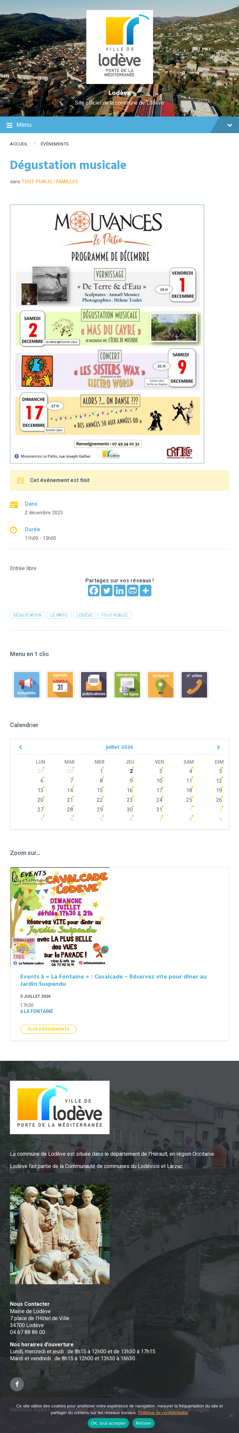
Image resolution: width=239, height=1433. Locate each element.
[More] (145, 590)
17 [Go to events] (159, 790)
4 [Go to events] (190, 771)
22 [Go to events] (100, 800)
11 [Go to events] (189, 781)
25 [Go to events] (189, 800)
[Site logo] (119, 82)
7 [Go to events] (71, 781)
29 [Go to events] (40, 771)
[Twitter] (107, 590)
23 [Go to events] (130, 800)
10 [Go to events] (159, 781)
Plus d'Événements (48, 1029)
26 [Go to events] (219, 800)
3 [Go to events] (160, 771)
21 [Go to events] (70, 800)
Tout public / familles (49, 181)
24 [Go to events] (159, 800)
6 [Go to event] (41, 781)
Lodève (120, 93)
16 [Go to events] (130, 790)
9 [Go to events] (131, 781)
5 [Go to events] (220, 771)
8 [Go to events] (101, 781)
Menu (119, 125)
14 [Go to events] (70, 790)
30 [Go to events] (70, 771)
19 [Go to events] (219, 790)
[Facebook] (94, 590)
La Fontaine (38, 1011)
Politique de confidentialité (163, 1412)
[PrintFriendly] (132, 590)
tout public (115, 615)
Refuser (143, 1423)
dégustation (27, 615)
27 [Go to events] (40, 809)
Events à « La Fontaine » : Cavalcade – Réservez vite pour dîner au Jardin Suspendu (113, 980)
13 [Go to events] (40, 790)
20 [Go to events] (40, 800)
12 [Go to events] (219, 781)
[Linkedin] (119, 590)
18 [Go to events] (189, 790)
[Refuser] (230, 1415)
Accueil (19, 143)
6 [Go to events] (131, 819)
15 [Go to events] (100, 790)
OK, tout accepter (108, 1423)
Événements (55, 143)
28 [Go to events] (70, 809)
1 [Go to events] (101, 771)
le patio (59, 615)
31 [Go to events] (159, 809)
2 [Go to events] (131, 771)
